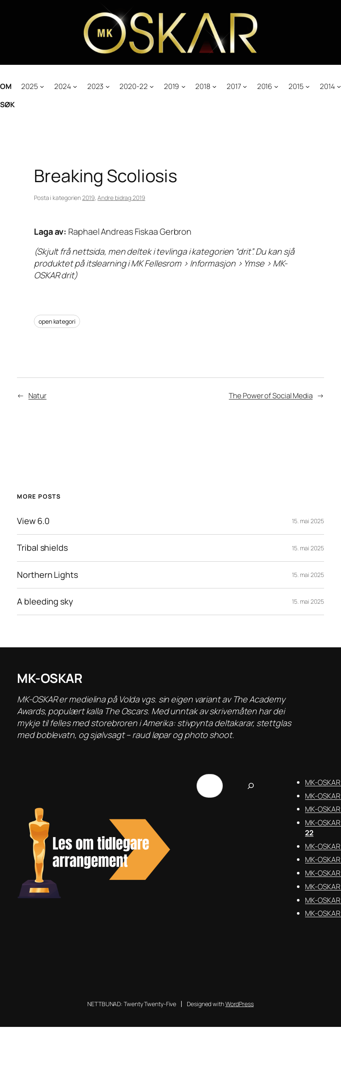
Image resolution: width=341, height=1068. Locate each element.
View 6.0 (33, 521)
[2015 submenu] (307, 86)
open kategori (57, 321)
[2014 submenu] (339, 86)
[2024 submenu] (75, 86)
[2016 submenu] (276, 86)
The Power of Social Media (271, 395)
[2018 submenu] (214, 86)
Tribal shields (42, 547)
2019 (88, 198)
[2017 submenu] (245, 86)
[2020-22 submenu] (152, 86)
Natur (37, 395)
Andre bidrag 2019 (121, 198)
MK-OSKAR (49, 678)
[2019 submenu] (183, 86)
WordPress (239, 1004)
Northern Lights (47, 575)
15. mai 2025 (308, 521)
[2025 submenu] (42, 86)
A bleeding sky (45, 601)
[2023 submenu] (107, 86)
